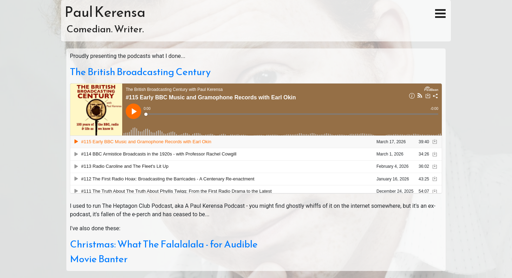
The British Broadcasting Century (140, 71)
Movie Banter (99, 258)
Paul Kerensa (105, 11)
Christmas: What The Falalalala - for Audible (164, 244)
